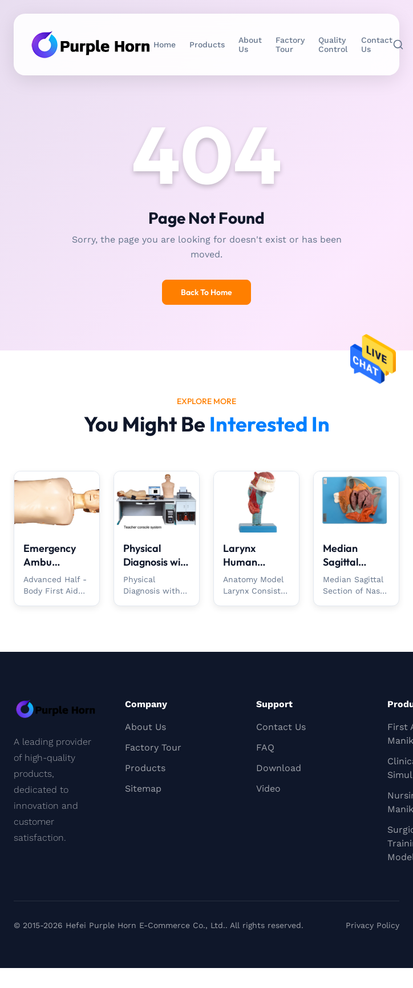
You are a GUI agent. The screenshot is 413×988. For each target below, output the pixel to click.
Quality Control (332, 44)
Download (278, 768)
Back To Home (206, 292)
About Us (250, 44)
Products (207, 44)
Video (268, 788)
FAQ (265, 747)
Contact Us (376, 44)
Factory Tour (290, 44)
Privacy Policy (372, 925)
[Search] (398, 44)
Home (164, 44)
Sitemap (143, 788)
